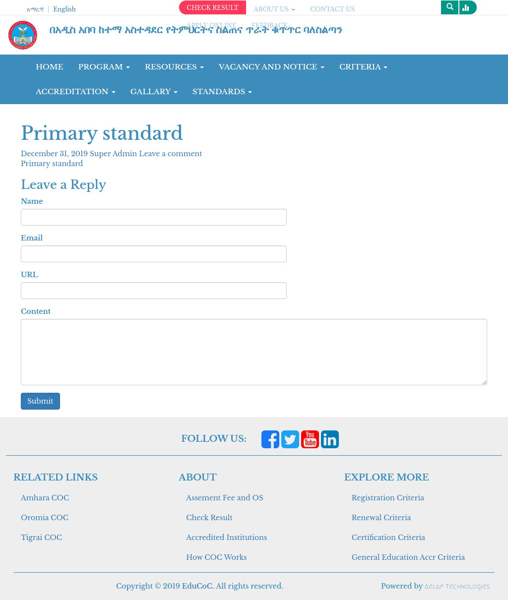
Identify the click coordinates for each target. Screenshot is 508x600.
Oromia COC (44, 517)
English (64, 9)
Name (32, 201)
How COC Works (216, 557)
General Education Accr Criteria (408, 557)
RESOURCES (174, 66)
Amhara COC (45, 497)
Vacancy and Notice (271, 66)
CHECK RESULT (213, 7)
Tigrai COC (41, 537)
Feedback (270, 25)
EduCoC (197, 586)
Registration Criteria (388, 497)
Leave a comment (170, 153)
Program (104, 66)
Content (36, 311)
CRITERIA (363, 66)
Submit (40, 401)
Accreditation (76, 91)
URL (29, 274)
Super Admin (114, 153)
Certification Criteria (388, 537)
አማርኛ (35, 9)
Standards (222, 91)
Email (32, 238)
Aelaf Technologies (457, 586)
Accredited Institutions (226, 537)
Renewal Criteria (381, 517)
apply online (212, 25)
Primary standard (52, 163)
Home (50, 66)
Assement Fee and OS (224, 497)
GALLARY (154, 91)
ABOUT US (274, 9)
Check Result (209, 517)
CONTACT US (332, 9)
